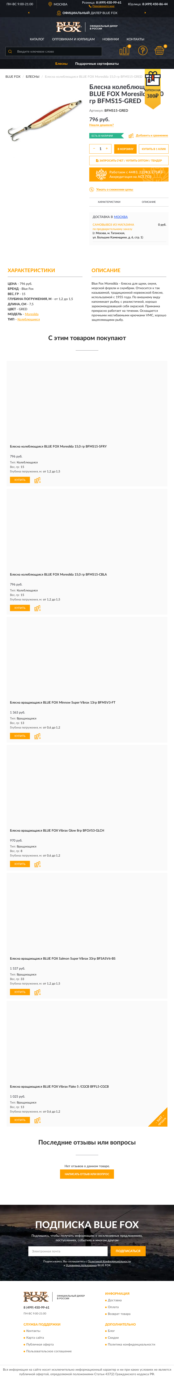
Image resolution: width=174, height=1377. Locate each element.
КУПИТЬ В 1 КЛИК (154, 149)
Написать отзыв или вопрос (87, 1172)
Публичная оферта (40, 1343)
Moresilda (32, 314)
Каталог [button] (37, 39)
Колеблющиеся (28, 319)
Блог (111, 1329)
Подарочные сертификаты (97, 63)
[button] (101, 6)
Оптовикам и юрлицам (73, 39)
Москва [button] (121, 217)
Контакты (135, 39)
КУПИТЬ (19, 479)
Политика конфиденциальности (131, 1343)
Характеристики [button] (109, 202)
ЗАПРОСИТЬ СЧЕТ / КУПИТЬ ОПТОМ (129, 160)
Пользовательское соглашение (49, 1349)
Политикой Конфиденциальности (109, 1259)
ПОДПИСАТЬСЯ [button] (128, 1249)
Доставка (115, 1298)
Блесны (61, 63)
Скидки (113, 1336)
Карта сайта (35, 1336)
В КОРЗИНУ (125, 149)
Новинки (110, 39)
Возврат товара (119, 1312)
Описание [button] (149, 202)
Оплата (113, 1305)
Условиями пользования (81, 1263)
